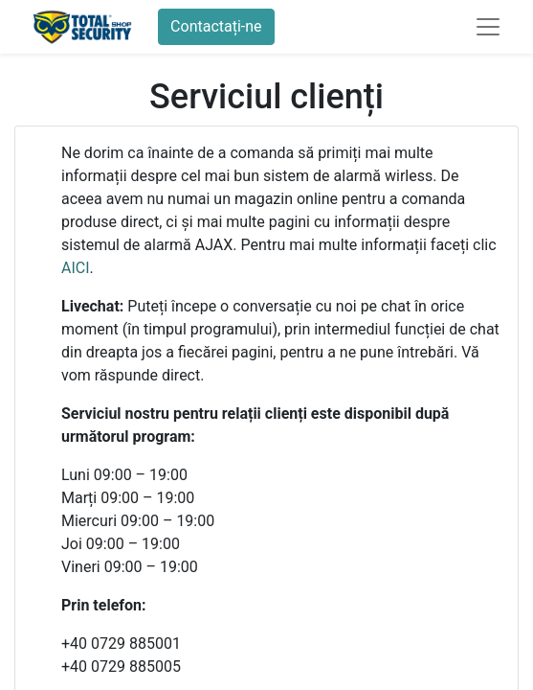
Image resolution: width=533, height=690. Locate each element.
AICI (75, 268)
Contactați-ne (216, 26)
